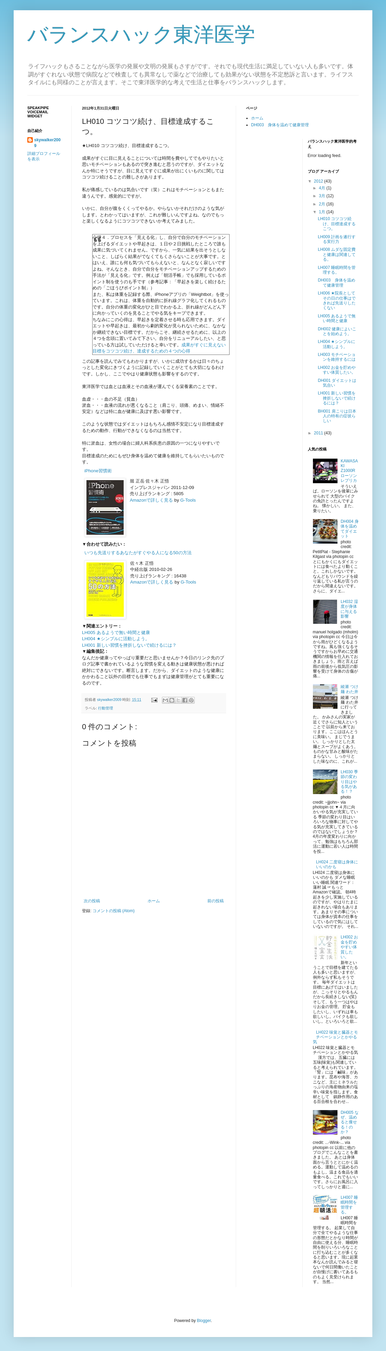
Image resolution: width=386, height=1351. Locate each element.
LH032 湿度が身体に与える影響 (349, 609)
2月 (322, 204)
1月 (322, 212)
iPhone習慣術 (98, 470)
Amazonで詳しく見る (151, 500)
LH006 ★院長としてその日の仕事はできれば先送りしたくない (337, 300)
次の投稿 (92, 901)
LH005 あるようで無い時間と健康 (116, 632)
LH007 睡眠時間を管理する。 (337, 270)
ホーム (154, 901)
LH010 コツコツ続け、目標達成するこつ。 (337, 223)
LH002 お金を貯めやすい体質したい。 (337, 370)
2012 (319, 181)
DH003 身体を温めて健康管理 (280, 125)
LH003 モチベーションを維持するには (337, 357)
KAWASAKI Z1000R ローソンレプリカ (350, 471)
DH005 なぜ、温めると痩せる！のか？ (350, 1122)
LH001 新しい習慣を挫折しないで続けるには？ (129, 645)
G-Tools (188, 500)
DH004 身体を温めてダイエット (350, 528)
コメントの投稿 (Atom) (114, 910)
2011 (319, 433)
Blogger (204, 1320)
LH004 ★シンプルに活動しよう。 (116, 638)
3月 (322, 195)
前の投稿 (215, 901)
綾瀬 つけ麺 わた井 (349, 689)
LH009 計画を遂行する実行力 (337, 239)
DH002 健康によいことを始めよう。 (337, 331)
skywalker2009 (109, 700)
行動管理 (105, 708)
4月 (322, 188)
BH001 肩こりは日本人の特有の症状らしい (337, 416)
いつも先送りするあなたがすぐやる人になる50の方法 (138, 552)
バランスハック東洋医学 (141, 34)
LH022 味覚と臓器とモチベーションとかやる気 (335, 1037)
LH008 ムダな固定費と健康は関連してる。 (337, 254)
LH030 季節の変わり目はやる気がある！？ (349, 782)
